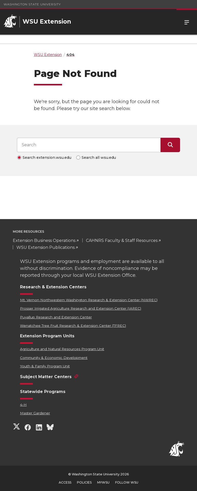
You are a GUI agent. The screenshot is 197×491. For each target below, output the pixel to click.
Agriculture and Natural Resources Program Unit (62, 349)
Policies (84, 482)
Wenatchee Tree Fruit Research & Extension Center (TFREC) (73, 325)
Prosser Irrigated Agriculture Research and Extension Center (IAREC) (80, 308)
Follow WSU (126, 482)
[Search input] (89, 145)
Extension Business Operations (44, 240)
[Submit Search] (170, 145)
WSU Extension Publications (45, 247)
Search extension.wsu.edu (47, 157)
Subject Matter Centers (46, 376)
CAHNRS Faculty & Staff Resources (121, 240)
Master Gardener (35, 413)
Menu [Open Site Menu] (186, 22)
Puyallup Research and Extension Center (56, 317)
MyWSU (103, 482)
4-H (23, 404)
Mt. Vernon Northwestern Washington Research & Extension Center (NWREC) (88, 300)
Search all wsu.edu (99, 157)
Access (65, 482)
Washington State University (32, 4)
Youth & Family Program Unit (45, 366)
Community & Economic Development (53, 358)
